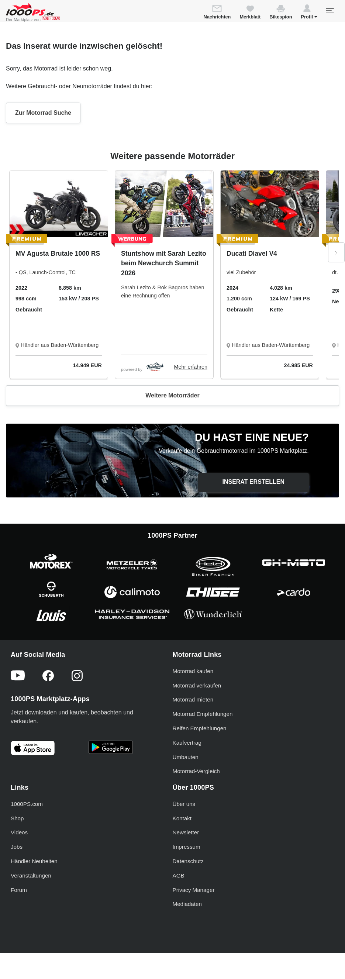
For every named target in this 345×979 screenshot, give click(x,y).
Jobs (17, 847)
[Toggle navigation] (329, 10)
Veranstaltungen (31, 875)
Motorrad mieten (193, 699)
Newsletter (186, 832)
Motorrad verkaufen (197, 685)
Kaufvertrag (187, 743)
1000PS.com (27, 804)
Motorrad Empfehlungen (203, 714)
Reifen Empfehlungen (200, 728)
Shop (17, 818)
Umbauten (186, 757)
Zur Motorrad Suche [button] (43, 113)
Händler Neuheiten (34, 861)
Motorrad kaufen (193, 671)
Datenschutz (188, 861)
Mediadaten (187, 904)
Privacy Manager (194, 890)
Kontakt (182, 818)
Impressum (186, 847)
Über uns (184, 804)
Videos (19, 832)
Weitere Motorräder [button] (172, 395)
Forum (19, 890)
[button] (309, 13)
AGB (178, 875)
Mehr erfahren (190, 367)
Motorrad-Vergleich (196, 771)
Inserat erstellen (253, 482)
